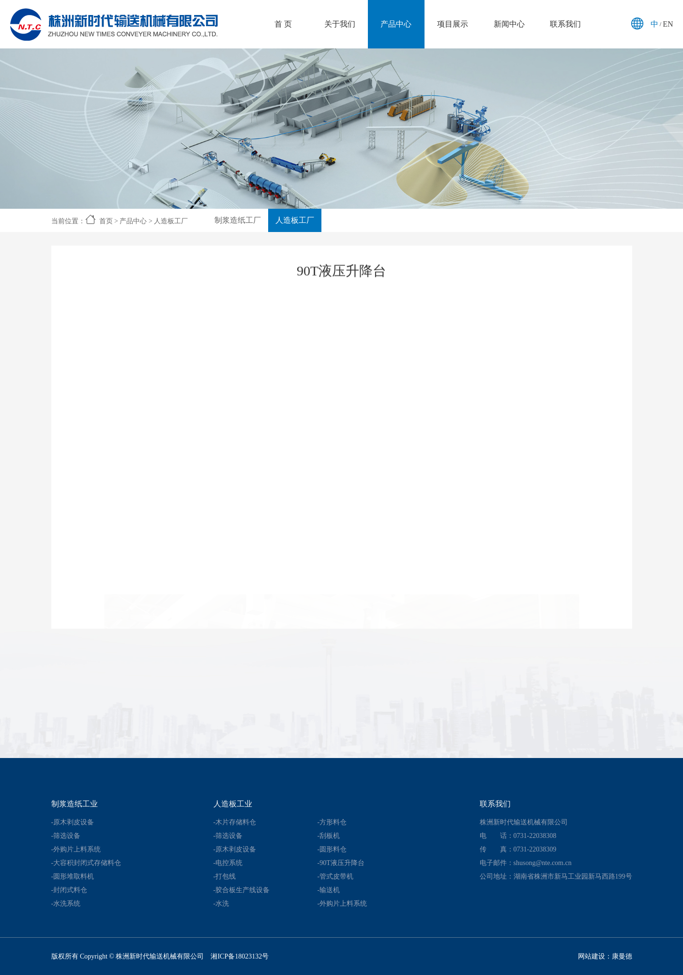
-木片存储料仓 (235, 822)
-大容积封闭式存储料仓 (86, 863)
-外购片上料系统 (76, 849)
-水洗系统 (66, 903)
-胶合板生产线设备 (241, 890)
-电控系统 (228, 863)
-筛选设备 (66, 835)
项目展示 (452, 24)
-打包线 (224, 876)
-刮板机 (329, 835)
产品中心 (395, 24)
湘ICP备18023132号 (240, 956)
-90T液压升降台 (341, 863)
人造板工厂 (171, 221)
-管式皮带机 (336, 876)
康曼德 (622, 956)
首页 (106, 221)
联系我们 (565, 24)
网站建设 (591, 956)
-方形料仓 (332, 822)
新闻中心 (509, 24)
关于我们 (339, 24)
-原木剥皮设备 (72, 822)
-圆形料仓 (332, 849)
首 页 (283, 24)
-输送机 (329, 890)
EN (668, 24)
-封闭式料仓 (69, 890)
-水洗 (221, 903)
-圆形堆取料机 (72, 876)
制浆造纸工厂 (237, 220)
